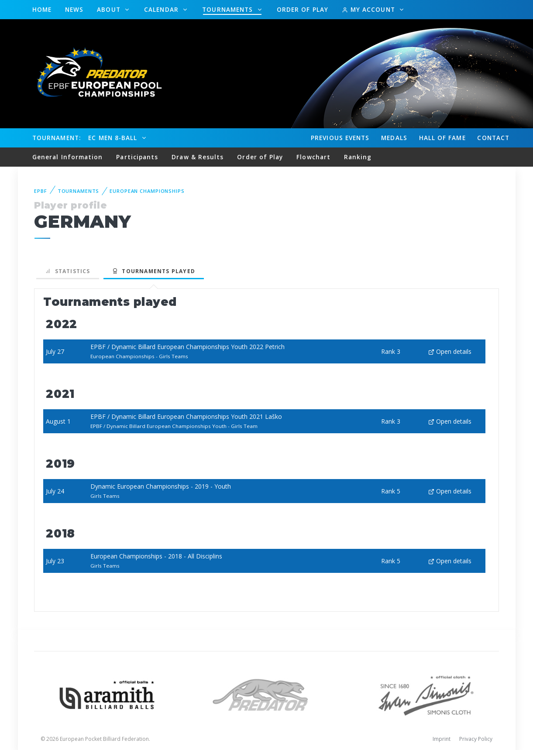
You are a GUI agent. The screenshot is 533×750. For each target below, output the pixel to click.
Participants (137, 157)
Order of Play (302, 9)
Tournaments (228, 9)
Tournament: (56, 138)
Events (340, 137)
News (74, 9)
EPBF (40, 191)
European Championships (147, 191)
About (110, 9)
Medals (394, 138)
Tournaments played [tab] (153, 271)
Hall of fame (442, 138)
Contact (493, 138)
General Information (67, 157)
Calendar (162, 9)
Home (42, 9)
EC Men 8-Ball (113, 138)
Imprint (441, 739)
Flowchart (313, 157)
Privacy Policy (475, 739)
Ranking (358, 157)
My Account (369, 9)
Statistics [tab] (67, 271)
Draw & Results (198, 157)
